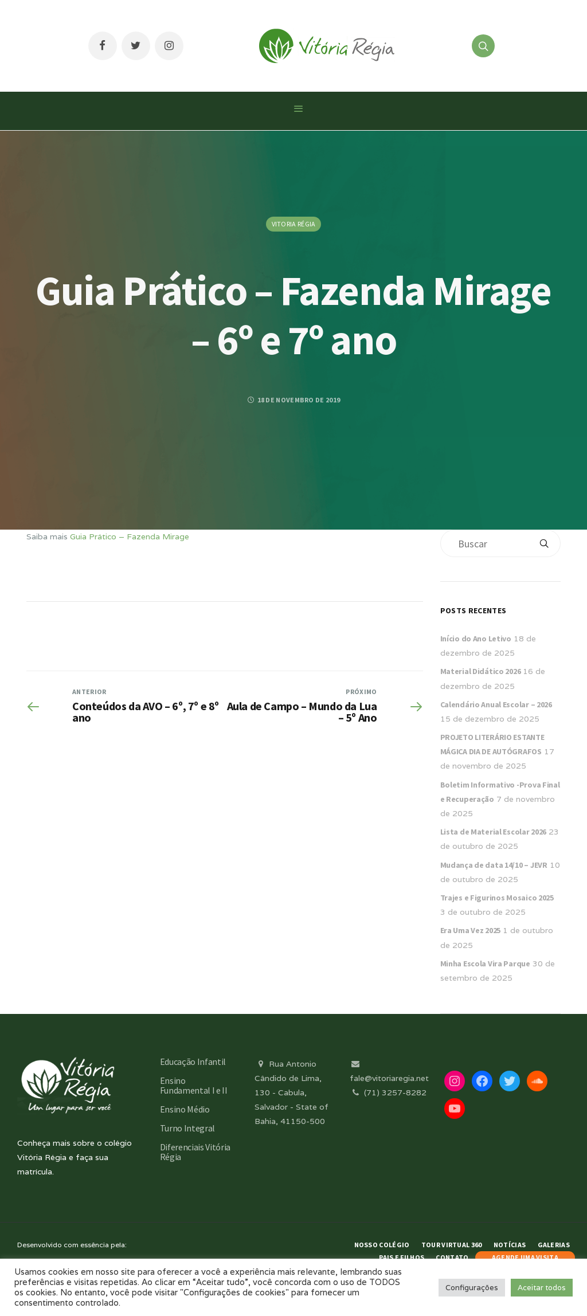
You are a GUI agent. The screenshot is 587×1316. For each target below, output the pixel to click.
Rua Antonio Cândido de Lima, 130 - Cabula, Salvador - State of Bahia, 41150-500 (291, 1093)
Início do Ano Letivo (475, 638)
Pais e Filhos (401, 1257)
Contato (452, 1257)
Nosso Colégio (382, 1244)
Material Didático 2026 (480, 671)
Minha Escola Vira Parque (485, 963)
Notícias (510, 1244)
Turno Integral (188, 1128)
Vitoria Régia (294, 224)
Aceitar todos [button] (542, 1287)
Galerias (554, 1244)
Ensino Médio (185, 1109)
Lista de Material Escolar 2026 (493, 832)
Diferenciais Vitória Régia (195, 1151)
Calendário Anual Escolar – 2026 (496, 704)
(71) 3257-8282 (388, 1092)
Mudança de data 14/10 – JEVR (493, 865)
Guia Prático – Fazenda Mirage (129, 536)
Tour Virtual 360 (451, 1244)
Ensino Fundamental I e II (194, 1085)
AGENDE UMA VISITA (525, 1257)
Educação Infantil (193, 1061)
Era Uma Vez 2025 (470, 930)
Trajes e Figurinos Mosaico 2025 (497, 897)
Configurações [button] (471, 1287)
